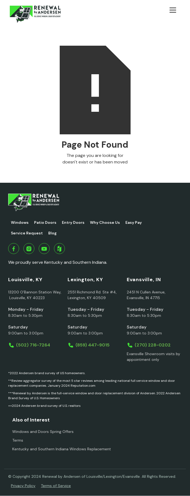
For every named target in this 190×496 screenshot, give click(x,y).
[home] (35, 14)
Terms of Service (56, 485)
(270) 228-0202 (153, 345)
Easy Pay (133, 222)
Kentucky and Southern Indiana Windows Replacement (61, 449)
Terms (17, 440)
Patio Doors (45, 222)
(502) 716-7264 (33, 345)
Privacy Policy (23, 485)
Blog (52, 233)
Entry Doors (73, 222)
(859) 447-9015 (93, 345)
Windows (20, 222)
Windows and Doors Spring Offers (43, 431)
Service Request (27, 233)
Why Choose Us (105, 222)
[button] (175, 14)
